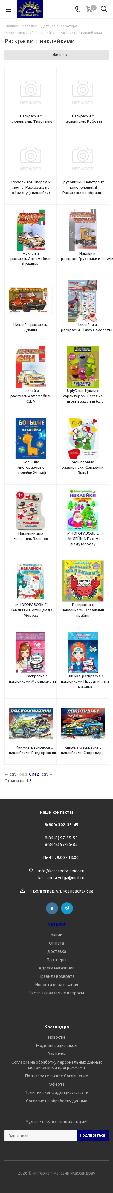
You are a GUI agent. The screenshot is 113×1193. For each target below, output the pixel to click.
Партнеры (56, 959)
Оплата (56, 943)
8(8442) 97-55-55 (61, 837)
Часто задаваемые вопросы (56, 993)
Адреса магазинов (57, 968)
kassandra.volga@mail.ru (61, 878)
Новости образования (56, 984)
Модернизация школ (56, 1045)
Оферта (57, 1084)
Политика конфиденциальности (56, 1092)
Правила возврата (56, 976)
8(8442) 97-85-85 (61, 844)
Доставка (56, 951)
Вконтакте (52, 908)
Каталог (56, 924)
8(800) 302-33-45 (61, 824)
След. (35, 774)
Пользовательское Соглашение (56, 1076)
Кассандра (56, 1026)
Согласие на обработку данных (56, 1100)
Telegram (67, 908)
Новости (56, 1037)
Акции (56, 934)
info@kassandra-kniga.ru (61, 870)
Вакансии (57, 1054)
